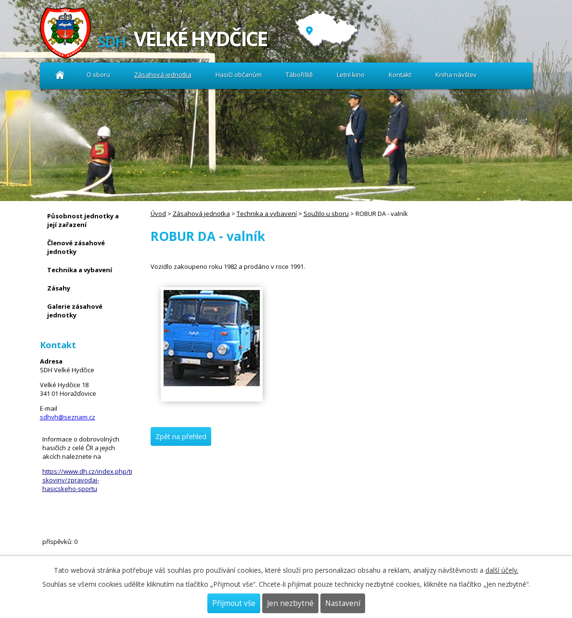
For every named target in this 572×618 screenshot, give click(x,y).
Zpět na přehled (180, 436)
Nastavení (342, 603)
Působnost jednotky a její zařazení (83, 220)
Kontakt (400, 74)
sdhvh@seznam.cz (67, 417)
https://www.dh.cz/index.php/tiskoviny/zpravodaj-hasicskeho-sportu (87, 480)
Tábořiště (299, 74)
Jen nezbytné (290, 603)
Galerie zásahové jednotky (74, 310)
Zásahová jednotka (162, 74)
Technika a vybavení (267, 213)
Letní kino (351, 74)
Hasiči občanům (239, 74)
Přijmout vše (233, 603)
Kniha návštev (456, 74)
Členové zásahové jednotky (76, 247)
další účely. (502, 570)
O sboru (98, 74)
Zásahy (58, 288)
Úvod (60, 75)
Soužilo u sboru (326, 213)
